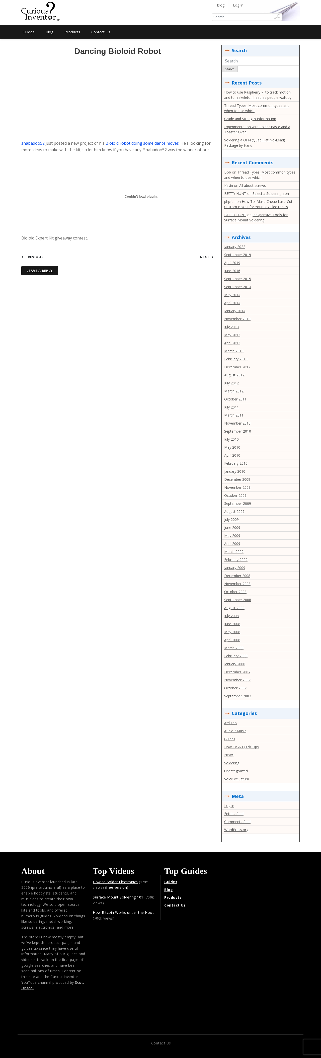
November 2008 (237, 583)
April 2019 (232, 262)
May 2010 (232, 447)
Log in (229, 805)
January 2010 (234, 471)
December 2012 (237, 367)
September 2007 (237, 696)
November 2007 (237, 680)
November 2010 (237, 423)
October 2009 (235, 495)
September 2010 (237, 431)
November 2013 (237, 318)
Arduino (230, 722)
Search (229, 69)
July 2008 (231, 615)
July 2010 (231, 439)
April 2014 (232, 302)
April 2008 (232, 639)
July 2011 (231, 407)
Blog (220, 5)
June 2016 (232, 270)
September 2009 (237, 503)
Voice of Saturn (236, 779)
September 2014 (237, 286)
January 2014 (234, 310)
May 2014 (232, 294)
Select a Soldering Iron (271, 193)
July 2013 (231, 326)
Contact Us (100, 31)
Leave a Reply (40, 270)
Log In (238, 5)
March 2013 (234, 351)
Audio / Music (235, 730)
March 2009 (234, 551)
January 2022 (234, 246)
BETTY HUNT (235, 214)
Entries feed (234, 813)
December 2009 (237, 479)
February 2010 (236, 463)
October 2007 (235, 688)
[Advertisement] (160, 12)
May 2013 (232, 335)
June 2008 (232, 623)
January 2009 (234, 567)
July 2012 (231, 383)
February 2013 (236, 359)
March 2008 (234, 647)
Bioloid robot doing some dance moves (142, 143)
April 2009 (232, 543)
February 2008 (236, 656)
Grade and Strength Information (250, 118)
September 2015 (237, 278)
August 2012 (234, 375)
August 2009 (234, 511)
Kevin (228, 185)
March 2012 (234, 391)
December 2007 (237, 672)
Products (72, 31)
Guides (29, 31)
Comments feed (237, 821)
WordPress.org (236, 829)
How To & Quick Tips (241, 747)
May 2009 (232, 535)
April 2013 (232, 343)
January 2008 (234, 664)
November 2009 (237, 487)
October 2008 (235, 591)
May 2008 (232, 631)
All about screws (252, 185)
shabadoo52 (33, 143)
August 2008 (234, 607)
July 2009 (231, 519)
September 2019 (237, 254)
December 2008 (237, 575)
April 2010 (232, 455)
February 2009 (236, 559)
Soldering (231, 763)
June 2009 (232, 527)
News (228, 755)
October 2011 (235, 399)
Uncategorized (236, 771)
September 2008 (237, 599)
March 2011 (234, 415)
